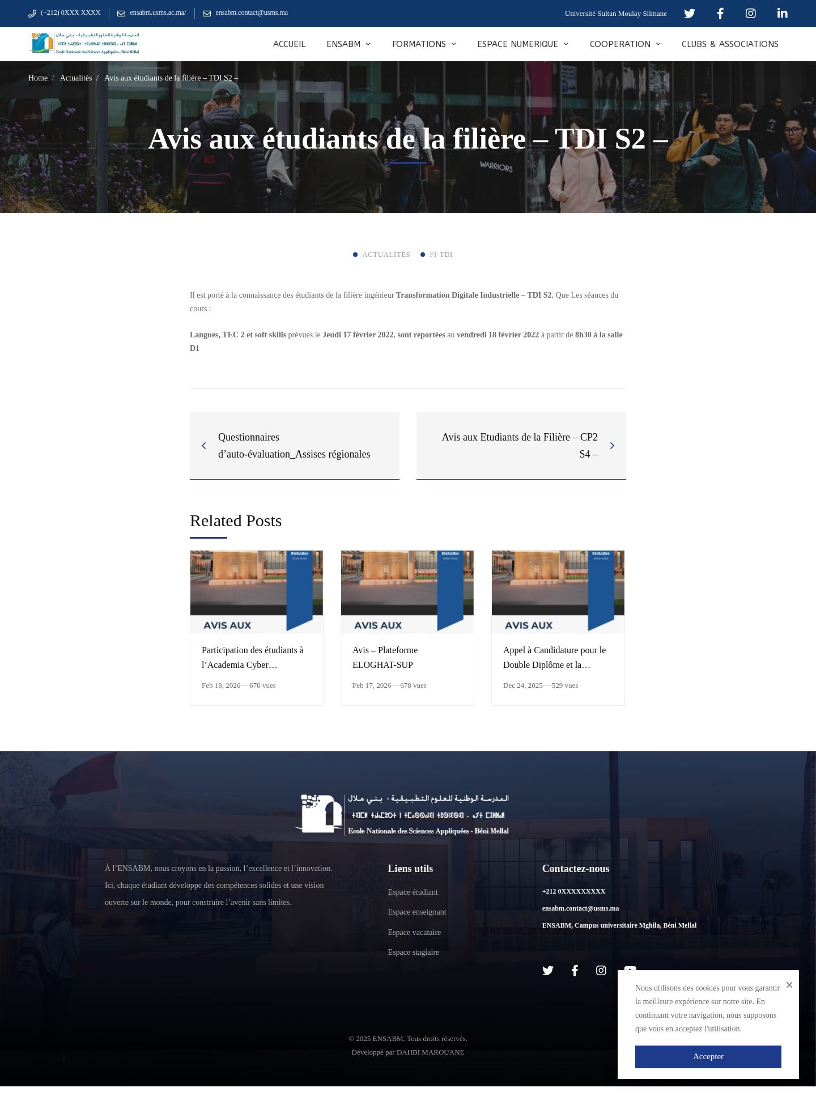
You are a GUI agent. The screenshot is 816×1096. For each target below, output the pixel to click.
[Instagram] (601, 970)
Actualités (76, 78)
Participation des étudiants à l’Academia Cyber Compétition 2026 (253, 664)
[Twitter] (548, 970)
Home (38, 78)
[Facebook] (575, 970)
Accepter (708, 1056)
